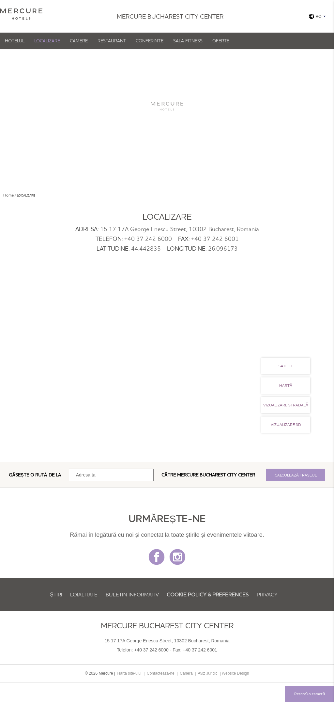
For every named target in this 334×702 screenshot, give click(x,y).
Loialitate (84, 594)
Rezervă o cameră (309, 693)
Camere (79, 41)
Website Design (235, 673)
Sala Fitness (188, 41)
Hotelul (14, 41)
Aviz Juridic (207, 673)
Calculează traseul (296, 475)
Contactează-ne (161, 673)
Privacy (267, 594)
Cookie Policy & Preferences (208, 594)
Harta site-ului (129, 673)
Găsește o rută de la (35, 475)
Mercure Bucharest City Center (216, 475)
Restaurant (112, 41)
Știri (56, 594)
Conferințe (149, 41)
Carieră (186, 673)
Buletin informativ (132, 594)
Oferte (220, 41)
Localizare (47, 41)
